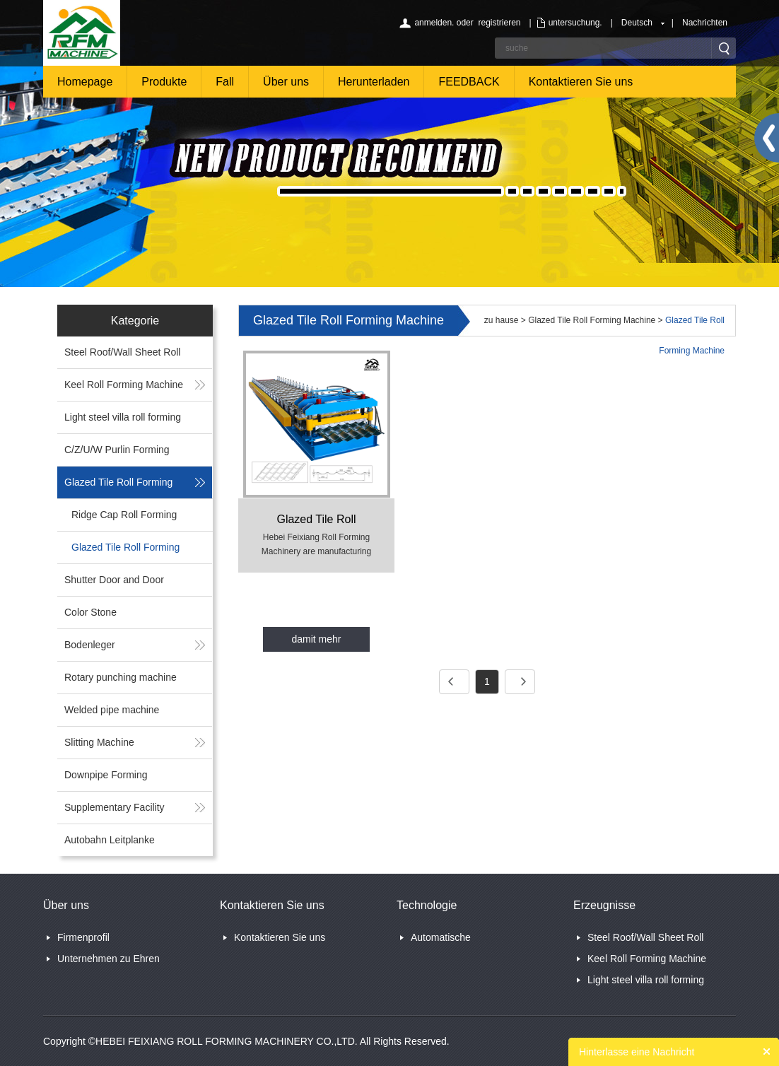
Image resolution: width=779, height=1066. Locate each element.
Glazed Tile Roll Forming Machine (591, 320)
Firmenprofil (83, 937)
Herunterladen (373, 82)
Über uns (286, 82)
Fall (225, 82)
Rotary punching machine (120, 677)
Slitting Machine (99, 742)
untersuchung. (575, 23)
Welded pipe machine (111, 709)
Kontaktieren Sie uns (581, 82)
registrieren (499, 23)
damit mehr (316, 639)
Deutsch (636, 23)
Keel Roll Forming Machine (123, 384)
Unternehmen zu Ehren (108, 958)
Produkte (164, 82)
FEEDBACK (468, 82)
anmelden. (434, 23)
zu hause (501, 320)
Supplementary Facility (114, 807)
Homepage (84, 82)
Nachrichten (704, 23)
